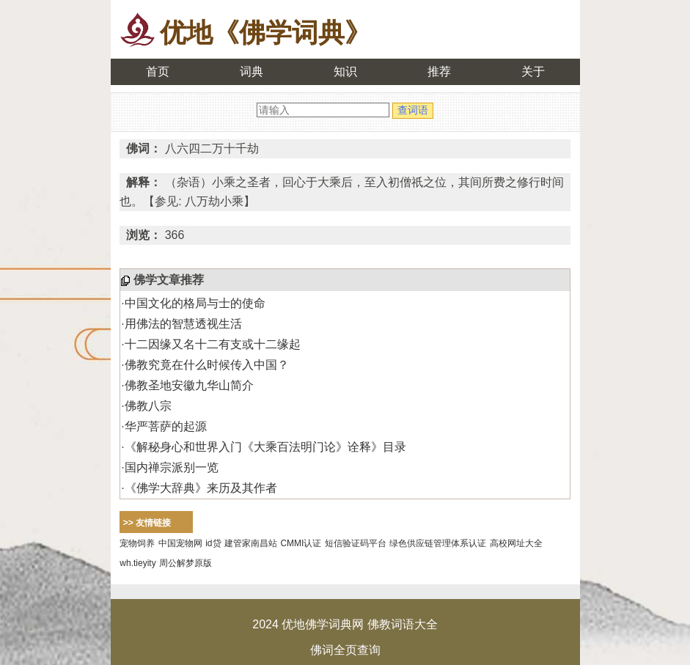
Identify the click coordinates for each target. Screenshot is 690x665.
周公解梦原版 (185, 563)
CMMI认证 (300, 543)
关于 (533, 71)
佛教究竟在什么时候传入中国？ (207, 365)
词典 (251, 71)
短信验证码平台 (355, 543)
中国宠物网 (180, 543)
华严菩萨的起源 (166, 426)
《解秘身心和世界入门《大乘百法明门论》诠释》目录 (265, 447)
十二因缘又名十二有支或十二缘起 (213, 344)
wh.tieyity (137, 563)
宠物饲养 (137, 543)
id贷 (213, 543)
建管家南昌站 (250, 543)
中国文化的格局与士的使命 (195, 303)
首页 (157, 71)
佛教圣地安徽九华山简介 (189, 385)
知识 (345, 71)
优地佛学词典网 (323, 624)
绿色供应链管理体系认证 (437, 543)
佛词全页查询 (345, 650)
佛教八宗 (148, 406)
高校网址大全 (516, 543)
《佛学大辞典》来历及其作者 (201, 488)
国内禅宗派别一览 (172, 467)
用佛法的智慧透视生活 (183, 323)
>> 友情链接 (147, 523)
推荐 (439, 71)
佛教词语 (390, 624)
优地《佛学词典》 (265, 33)
